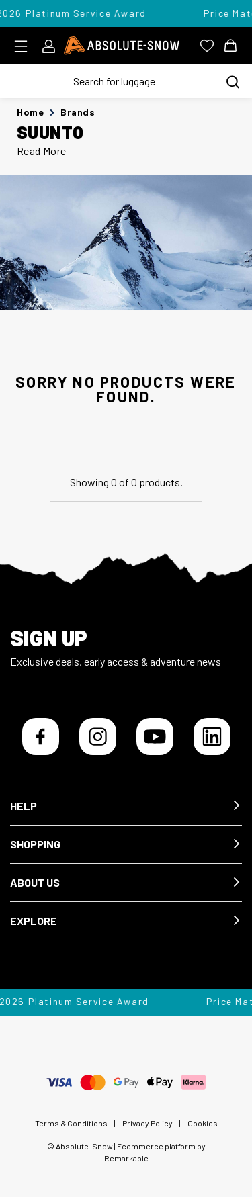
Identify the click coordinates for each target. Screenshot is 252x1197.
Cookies (202, 1123)
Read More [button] (42, 150)
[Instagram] (97, 736)
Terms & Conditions (71, 1123)
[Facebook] (40, 736)
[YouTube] (154, 736)
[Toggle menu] (25, 46)
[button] (126, 806)
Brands (77, 112)
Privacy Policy (147, 1123)
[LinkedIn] (212, 736)
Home (30, 112)
